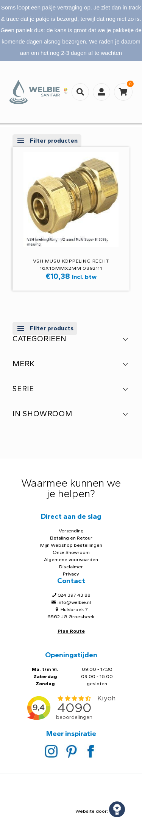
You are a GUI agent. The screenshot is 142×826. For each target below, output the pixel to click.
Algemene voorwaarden (71, 559)
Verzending (71, 531)
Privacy (71, 574)
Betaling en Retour (71, 538)
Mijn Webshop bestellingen (71, 545)
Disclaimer (71, 566)
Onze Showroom (71, 552)
